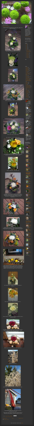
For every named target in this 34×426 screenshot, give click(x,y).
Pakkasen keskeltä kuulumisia (29, 107)
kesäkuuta (27, 56)
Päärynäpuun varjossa (28, 207)
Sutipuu (29, 120)
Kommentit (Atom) (6, 419)
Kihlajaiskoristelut (28, 74)
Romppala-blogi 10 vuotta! (29, 240)
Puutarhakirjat (27, 85)
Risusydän (27, 184)
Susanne (27, 154)
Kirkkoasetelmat (28, 76)
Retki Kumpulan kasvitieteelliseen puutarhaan (29, 191)
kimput (11, 416)
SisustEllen (27, 224)
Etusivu (13, 418)
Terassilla (27, 94)
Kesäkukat (27, 73)
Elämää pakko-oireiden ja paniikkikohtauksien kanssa (28, 222)
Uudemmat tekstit (5, 418)
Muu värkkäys (27, 79)
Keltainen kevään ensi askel (29, 195)
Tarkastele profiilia (27, 36)
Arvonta (27, 67)
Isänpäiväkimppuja (6, 26)
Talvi (26, 93)
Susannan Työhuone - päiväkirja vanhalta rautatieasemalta (28, 173)
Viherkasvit (27, 96)
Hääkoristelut (27, 70)
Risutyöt (27, 90)
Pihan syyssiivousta (29, 160)
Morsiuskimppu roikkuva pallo (29, 127)
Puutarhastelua (28, 247)
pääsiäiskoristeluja (28, 87)
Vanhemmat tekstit (21, 418)
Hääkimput (27, 69)
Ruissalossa (29, 164)
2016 (26, 44)
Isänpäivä (9, 416)
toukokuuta (27, 57)
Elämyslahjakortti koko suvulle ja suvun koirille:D (29, 226)
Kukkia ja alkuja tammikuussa (29, 230)
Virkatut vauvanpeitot (29, 244)
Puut (26, 84)
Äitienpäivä (27, 97)
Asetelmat (7, 416)
